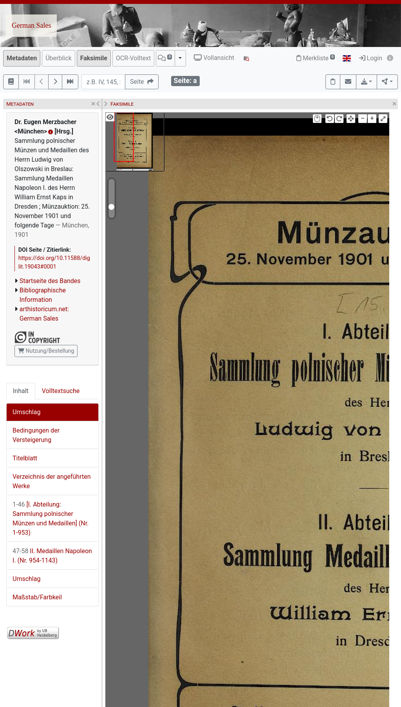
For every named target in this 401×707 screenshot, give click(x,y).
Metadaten (22, 58)
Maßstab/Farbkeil (37, 597)
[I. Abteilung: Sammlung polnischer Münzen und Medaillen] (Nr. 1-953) (51, 518)
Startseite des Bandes (50, 281)
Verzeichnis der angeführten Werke (52, 481)
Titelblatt (25, 458)
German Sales (31, 25)
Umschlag (26, 412)
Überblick (58, 58)
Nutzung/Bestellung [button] (46, 351)
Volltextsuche (60, 391)
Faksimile (93, 58)
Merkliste (315, 58)
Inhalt (21, 391)
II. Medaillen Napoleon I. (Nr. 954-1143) (52, 555)
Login (370, 58)
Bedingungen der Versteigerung (36, 435)
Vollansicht (214, 57)
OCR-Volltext (133, 58)
